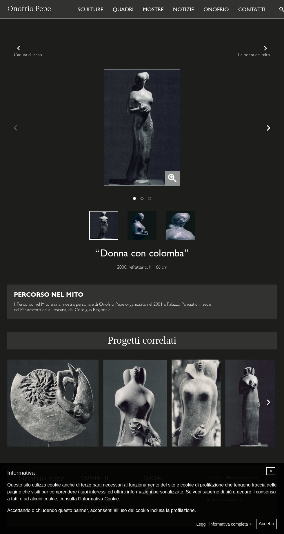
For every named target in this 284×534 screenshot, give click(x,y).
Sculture (90, 9)
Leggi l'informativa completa (222, 524)
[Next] (267, 128)
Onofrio (216, 9)
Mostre (153, 9)
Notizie (183, 9)
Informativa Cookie (99, 498)
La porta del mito (254, 54)
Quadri (123, 9)
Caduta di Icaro (28, 54)
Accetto (266, 523)
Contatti (251, 9)
